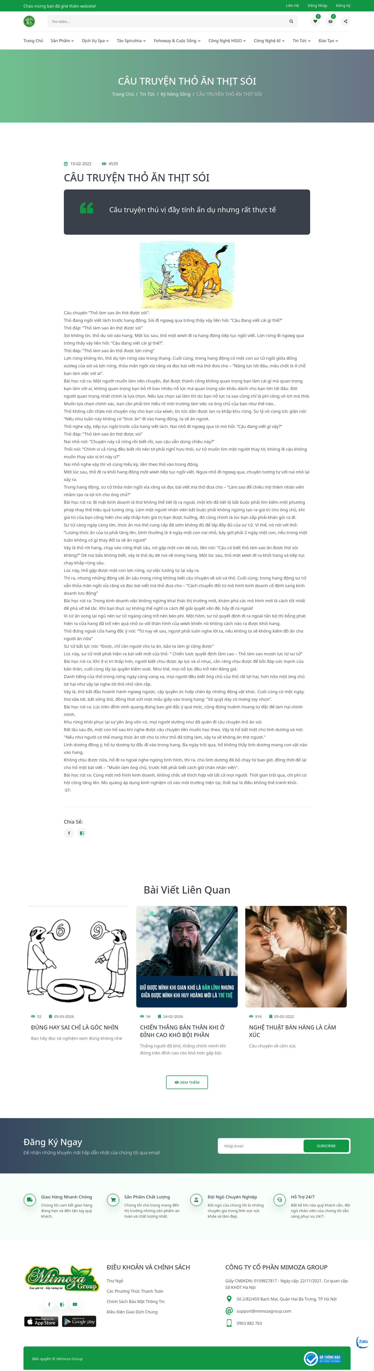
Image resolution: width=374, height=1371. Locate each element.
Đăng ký (343, 5)
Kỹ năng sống (176, 95)
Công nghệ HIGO (225, 42)
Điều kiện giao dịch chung (132, 1313)
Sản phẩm (60, 42)
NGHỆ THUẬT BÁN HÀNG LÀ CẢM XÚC (292, 1032)
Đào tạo (326, 42)
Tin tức (300, 42)
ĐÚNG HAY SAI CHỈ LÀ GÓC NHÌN (74, 1028)
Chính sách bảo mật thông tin (136, 1303)
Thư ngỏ (115, 1282)
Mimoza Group (70, 1360)
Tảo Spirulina (129, 42)
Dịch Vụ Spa (93, 42)
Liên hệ (292, 5)
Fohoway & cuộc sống (175, 42)
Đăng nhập (317, 5)
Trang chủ (33, 42)
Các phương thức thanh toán (135, 1292)
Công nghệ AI (267, 42)
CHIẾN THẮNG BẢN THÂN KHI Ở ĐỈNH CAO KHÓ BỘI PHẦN (182, 1032)
